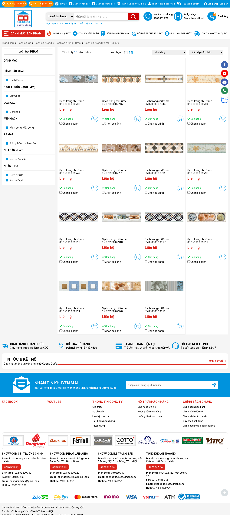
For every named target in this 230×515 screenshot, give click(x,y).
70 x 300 (15, 96)
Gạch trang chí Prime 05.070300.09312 (157, 310)
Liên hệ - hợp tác (101, 416)
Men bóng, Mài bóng (22, 127)
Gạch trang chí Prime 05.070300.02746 (114, 103)
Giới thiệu (97, 406)
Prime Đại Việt (18, 159)
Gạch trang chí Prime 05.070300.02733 (199, 172)
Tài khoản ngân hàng (103, 421)
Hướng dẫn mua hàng (149, 411)
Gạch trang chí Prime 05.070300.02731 (114, 172)
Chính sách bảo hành (194, 406)
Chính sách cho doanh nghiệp (199, 425)
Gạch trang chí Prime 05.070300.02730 (71, 103)
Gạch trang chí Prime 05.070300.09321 (71, 310)
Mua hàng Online (147, 406)
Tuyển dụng (98, 425)
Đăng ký (224, 4)
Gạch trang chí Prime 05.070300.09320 (114, 310)
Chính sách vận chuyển (195, 416)
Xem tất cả (217, 361)
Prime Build (16, 175)
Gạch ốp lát (70, 23)
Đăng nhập (213, 4)
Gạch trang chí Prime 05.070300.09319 (199, 241)
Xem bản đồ (11, 467)
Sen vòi (98, 23)
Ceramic (15, 111)
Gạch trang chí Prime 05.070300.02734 (199, 103)
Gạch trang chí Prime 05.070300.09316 (71, 241)
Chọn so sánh (70, 123)
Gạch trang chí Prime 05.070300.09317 (157, 241)
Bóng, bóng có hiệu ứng (23, 143)
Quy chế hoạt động (193, 421)
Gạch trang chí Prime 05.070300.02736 (157, 172)
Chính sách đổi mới (193, 411)
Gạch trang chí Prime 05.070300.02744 (157, 103)
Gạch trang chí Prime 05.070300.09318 (114, 241)
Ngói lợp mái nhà (54, 23)
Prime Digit (16, 180)
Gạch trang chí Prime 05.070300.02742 (71, 172)
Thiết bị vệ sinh (85, 23)
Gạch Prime (17, 80)
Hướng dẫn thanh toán (150, 416)
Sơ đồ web (98, 411)
